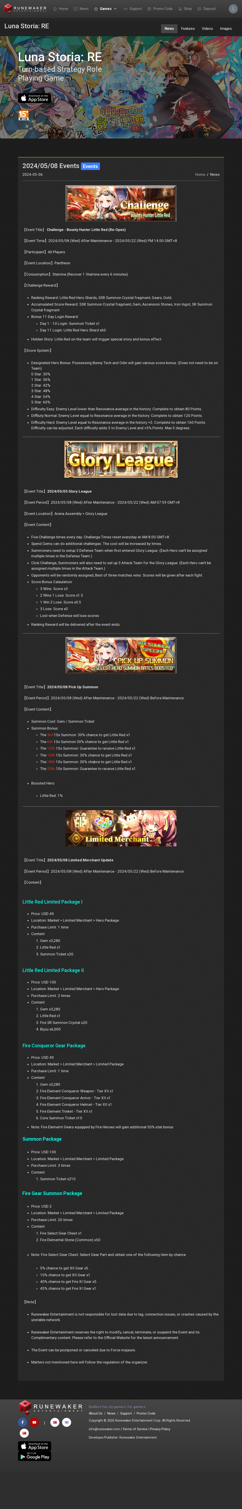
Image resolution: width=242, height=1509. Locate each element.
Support (132, 9)
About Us (95, 1450)
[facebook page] (22, 1459)
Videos (207, 28)
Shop (184, 9)
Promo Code (159, 9)
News (80, 9)
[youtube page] (34, 1459)
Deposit (205, 9)
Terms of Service (135, 1466)
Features (188, 28)
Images (226, 28)
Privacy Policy (160, 1466)
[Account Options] (233, 8)
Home (59, 9)
